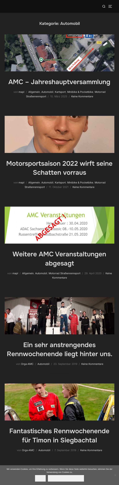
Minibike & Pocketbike (80, 91)
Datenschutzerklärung (66, 478)
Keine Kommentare (82, 96)
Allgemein (34, 91)
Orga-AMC (27, 363)
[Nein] (115, 475)
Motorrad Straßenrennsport (64, 273)
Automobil (47, 91)
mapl (21, 91)
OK (40, 478)
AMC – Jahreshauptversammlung (59, 82)
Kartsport (60, 91)
